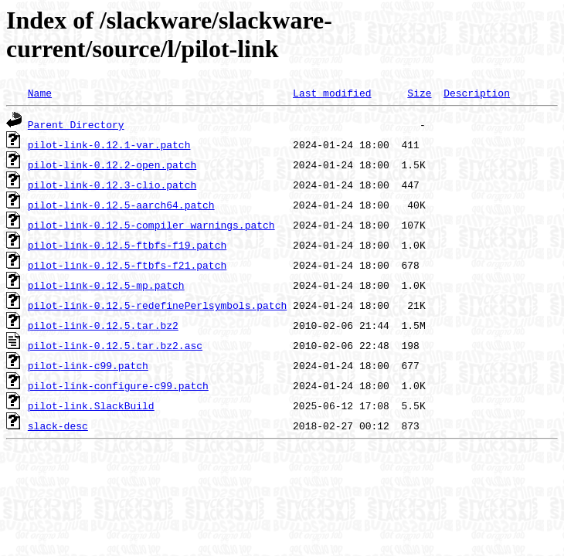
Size (419, 93)
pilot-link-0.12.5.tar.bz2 (103, 325)
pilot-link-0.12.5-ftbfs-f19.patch (127, 245)
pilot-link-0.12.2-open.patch (112, 164)
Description (476, 93)
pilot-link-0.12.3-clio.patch (112, 185)
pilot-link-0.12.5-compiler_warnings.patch (151, 225)
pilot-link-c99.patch (88, 365)
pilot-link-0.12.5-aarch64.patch (121, 205)
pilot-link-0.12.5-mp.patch (106, 285)
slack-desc (58, 425)
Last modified (332, 93)
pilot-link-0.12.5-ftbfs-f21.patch (127, 265)
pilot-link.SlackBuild (91, 405)
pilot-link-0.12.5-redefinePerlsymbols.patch (157, 305)
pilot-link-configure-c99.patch (118, 385)
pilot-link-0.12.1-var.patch (109, 144)
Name (40, 93)
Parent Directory (76, 124)
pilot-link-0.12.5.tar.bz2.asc (115, 345)
